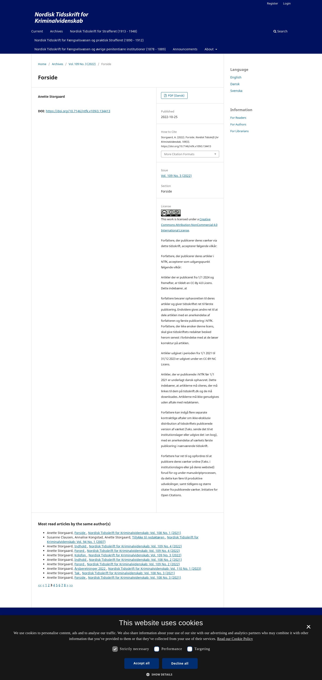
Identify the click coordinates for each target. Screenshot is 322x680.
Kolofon (80, 555)
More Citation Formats (179, 154)
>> (71, 585)
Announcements (185, 49)
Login (287, 3)
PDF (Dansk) (175, 95)
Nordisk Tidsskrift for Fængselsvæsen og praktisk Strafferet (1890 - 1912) (89, 40)
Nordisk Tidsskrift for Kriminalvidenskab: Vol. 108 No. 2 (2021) (135, 559)
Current (37, 31)
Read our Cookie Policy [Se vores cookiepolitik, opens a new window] (235, 639)
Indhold (80, 546)
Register (272, 3)
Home (42, 64)
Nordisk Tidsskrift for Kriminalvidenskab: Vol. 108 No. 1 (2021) (134, 533)
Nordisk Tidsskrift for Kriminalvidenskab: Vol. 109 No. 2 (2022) (133, 564)
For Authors (238, 124)
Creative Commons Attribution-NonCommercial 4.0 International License (189, 224)
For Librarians (239, 131)
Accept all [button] (141, 663)
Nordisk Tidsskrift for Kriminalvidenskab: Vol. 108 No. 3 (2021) (128, 573)
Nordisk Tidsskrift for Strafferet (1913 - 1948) (103, 31)
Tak (77, 573)
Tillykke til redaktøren (148, 537)
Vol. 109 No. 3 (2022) (82, 64)
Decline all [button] (180, 663)
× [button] (308, 628)
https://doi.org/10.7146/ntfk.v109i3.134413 (78, 111)
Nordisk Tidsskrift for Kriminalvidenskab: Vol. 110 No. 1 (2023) (154, 568)
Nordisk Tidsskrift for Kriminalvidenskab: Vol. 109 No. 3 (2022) (135, 555)
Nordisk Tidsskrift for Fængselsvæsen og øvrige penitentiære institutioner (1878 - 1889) (100, 49)
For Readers (238, 118)
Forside (80, 533)
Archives (56, 31)
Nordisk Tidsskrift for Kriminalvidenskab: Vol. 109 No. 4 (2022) (135, 546)
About (209, 49)
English (236, 77)
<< (40, 585)
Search (280, 31)
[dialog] (161, 647)
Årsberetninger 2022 (90, 568)
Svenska (236, 91)
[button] (161, 674)
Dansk (234, 84)
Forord (79, 551)
